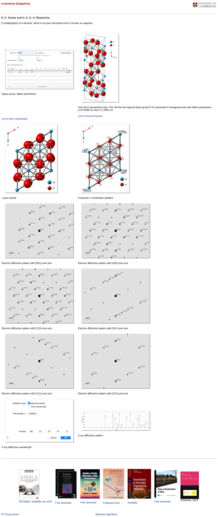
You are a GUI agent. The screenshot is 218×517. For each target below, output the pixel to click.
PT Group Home (10, 514)
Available (132, 502)
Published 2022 (111, 503)
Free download (63, 503)
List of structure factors (90, 116)
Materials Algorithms (106, 514)
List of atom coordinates (14, 119)
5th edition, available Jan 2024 (35, 501)
